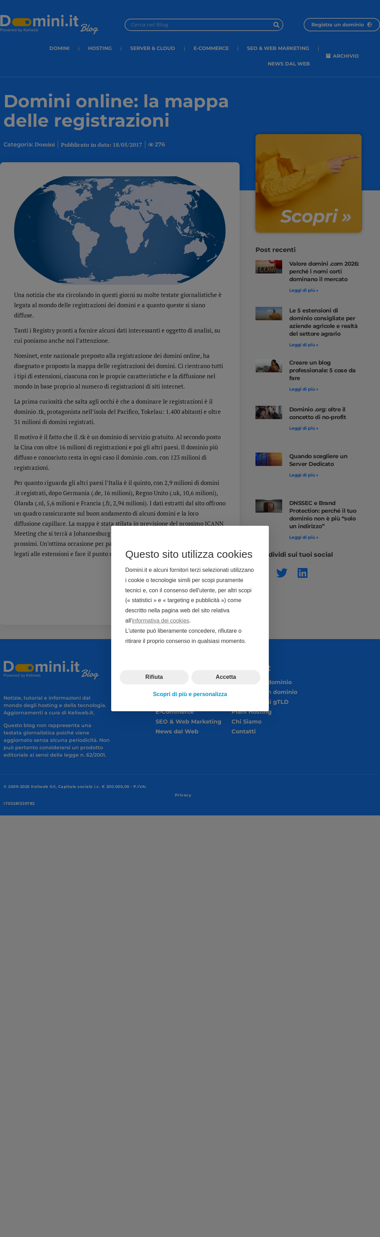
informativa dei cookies (160, 621)
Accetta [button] (226, 677)
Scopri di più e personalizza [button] (190, 694)
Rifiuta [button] (154, 677)
